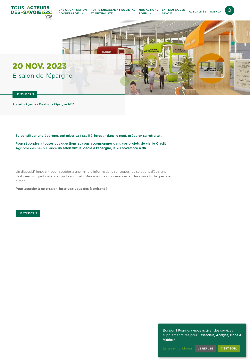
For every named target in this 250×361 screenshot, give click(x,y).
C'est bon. (229, 348)
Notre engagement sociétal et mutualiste (112, 12)
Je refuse (205, 348)
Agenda (215, 12)
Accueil (17, 104)
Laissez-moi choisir (177, 348)
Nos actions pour (148, 12)
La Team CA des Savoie (173, 12)
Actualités (197, 12)
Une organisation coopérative (73, 12)
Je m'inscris (25, 94)
